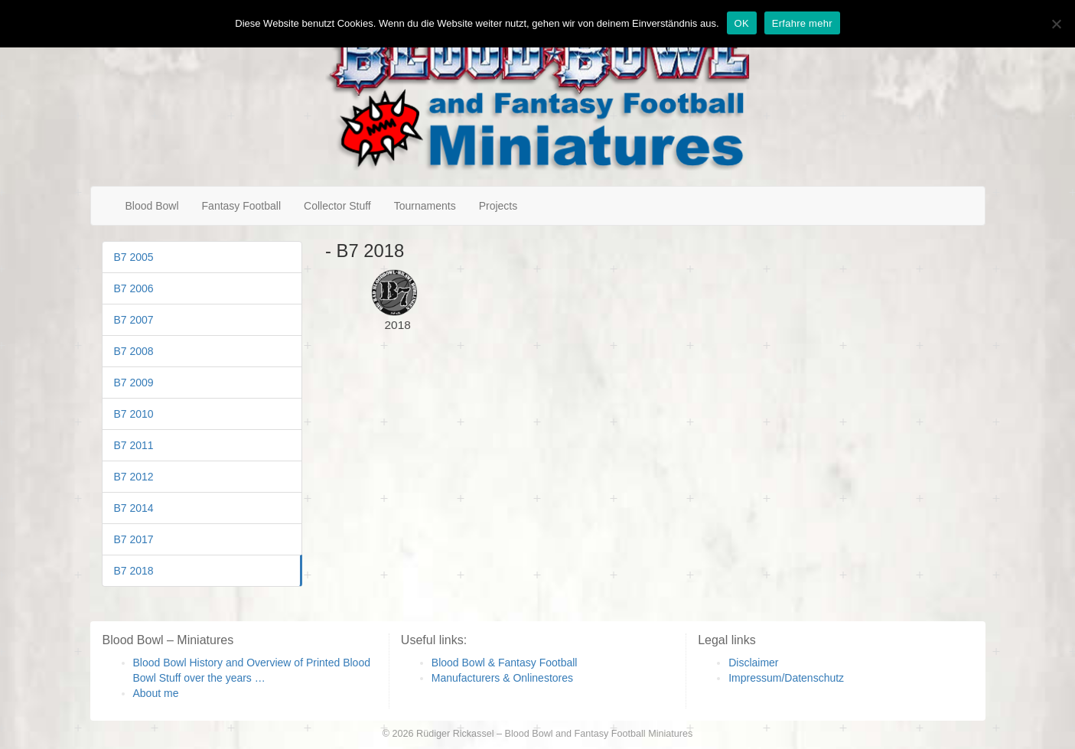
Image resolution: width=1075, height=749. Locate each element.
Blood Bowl (152, 206)
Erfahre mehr (802, 23)
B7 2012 (134, 477)
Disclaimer (753, 662)
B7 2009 (134, 382)
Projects (498, 206)
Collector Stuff (337, 206)
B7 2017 (134, 539)
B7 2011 (134, 445)
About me (156, 693)
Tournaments (425, 206)
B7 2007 (134, 320)
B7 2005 (134, 257)
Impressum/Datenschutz (786, 678)
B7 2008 (134, 351)
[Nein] (1056, 23)
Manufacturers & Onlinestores (502, 678)
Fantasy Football (242, 206)
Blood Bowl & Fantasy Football (505, 662)
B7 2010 (134, 414)
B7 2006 (134, 288)
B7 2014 (134, 508)
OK (742, 23)
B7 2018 (134, 571)
